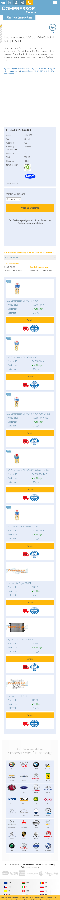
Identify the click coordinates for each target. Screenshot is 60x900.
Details (30, 320)
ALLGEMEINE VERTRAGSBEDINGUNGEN (37, 864)
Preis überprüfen (30, 207)
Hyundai (7, 68)
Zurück (52, 28)
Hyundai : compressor (21, 68)
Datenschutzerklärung (30, 867)
